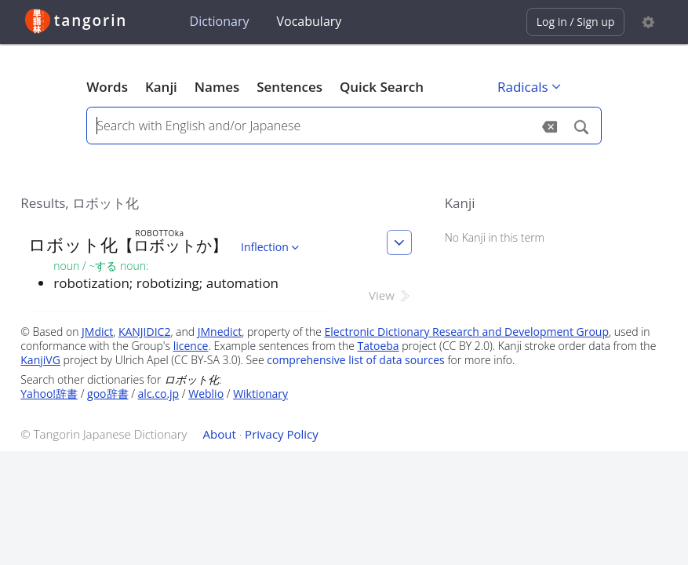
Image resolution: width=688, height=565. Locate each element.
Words (107, 87)
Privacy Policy (282, 434)
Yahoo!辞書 (49, 393)
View (390, 295)
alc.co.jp (159, 393)
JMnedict (220, 331)
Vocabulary (309, 21)
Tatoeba (378, 345)
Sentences (289, 87)
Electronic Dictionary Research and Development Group (467, 331)
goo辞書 (107, 393)
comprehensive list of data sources (356, 359)
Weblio (206, 393)
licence (191, 345)
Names (217, 87)
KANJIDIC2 (144, 331)
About (219, 434)
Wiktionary (260, 393)
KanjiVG (40, 359)
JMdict (97, 331)
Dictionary (219, 21)
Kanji (161, 87)
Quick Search (382, 87)
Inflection (271, 246)
